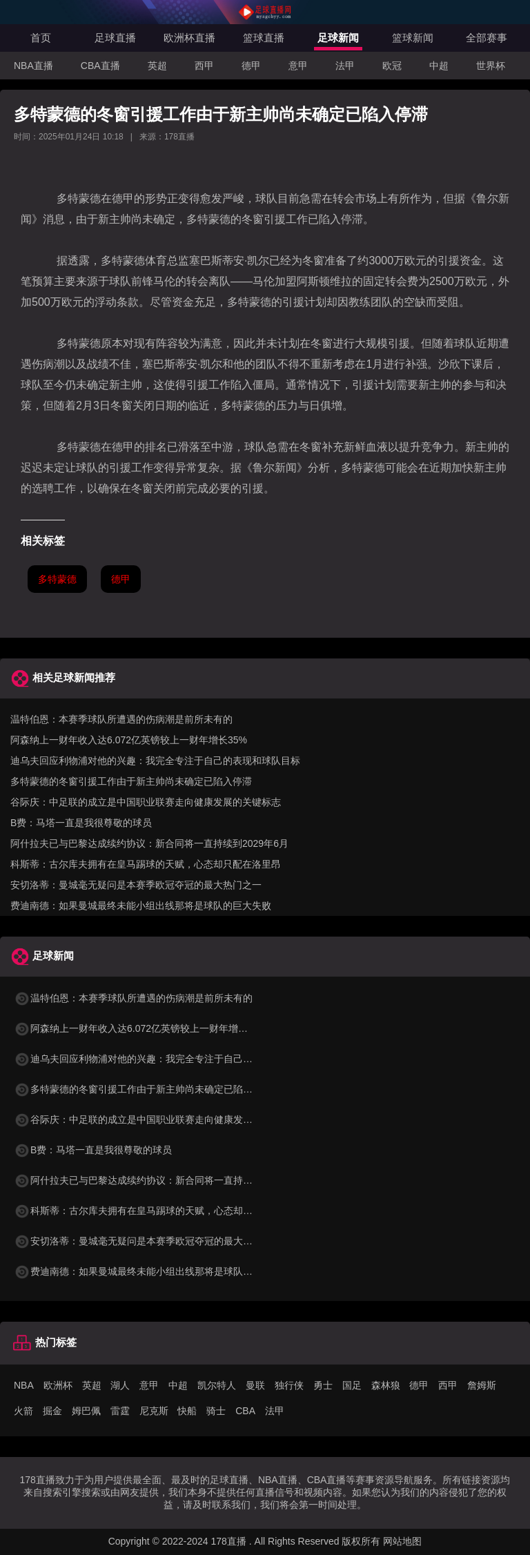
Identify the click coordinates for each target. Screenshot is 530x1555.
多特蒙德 (57, 579)
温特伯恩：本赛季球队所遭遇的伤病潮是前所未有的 (121, 719)
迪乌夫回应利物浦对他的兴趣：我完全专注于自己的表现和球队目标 (155, 760)
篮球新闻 (412, 37)
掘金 (52, 1410)
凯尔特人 (216, 1385)
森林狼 (385, 1385)
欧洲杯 (57, 1385)
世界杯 (490, 65)
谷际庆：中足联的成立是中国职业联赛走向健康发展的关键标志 (145, 802)
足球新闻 (338, 37)
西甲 (204, 65)
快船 (187, 1410)
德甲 (251, 65)
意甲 (298, 65)
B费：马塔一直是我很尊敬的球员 (81, 822)
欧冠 (392, 65)
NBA (24, 1385)
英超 (157, 65)
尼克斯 (153, 1410)
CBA (245, 1410)
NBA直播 (33, 65)
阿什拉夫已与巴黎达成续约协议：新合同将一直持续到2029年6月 (149, 843)
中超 (439, 65)
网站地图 (402, 1541)
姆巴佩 (86, 1410)
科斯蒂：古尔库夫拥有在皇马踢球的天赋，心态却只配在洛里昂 (145, 864)
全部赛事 (486, 37)
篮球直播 (263, 37)
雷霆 (120, 1410)
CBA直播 (100, 65)
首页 (40, 37)
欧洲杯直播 (189, 37)
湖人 (120, 1385)
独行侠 (289, 1385)
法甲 (345, 65)
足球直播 (115, 37)
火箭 (23, 1410)
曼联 (255, 1385)
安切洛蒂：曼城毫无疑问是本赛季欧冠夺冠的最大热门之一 (136, 884)
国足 (352, 1385)
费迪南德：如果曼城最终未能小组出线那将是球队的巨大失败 (140, 905)
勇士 (323, 1385)
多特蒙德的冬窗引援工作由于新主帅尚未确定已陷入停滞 (131, 781)
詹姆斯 (481, 1385)
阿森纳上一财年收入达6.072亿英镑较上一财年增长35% (128, 739)
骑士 (216, 1410)
